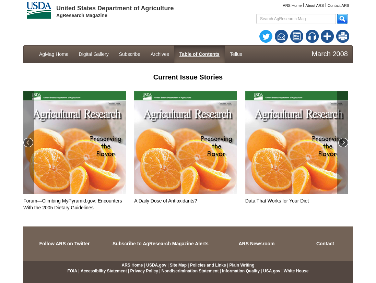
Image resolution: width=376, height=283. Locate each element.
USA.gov (271, 271)
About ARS (314, 5)
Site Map (178, 265)
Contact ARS (338, 5)
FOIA (73, 271)
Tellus (236, 54)
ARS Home (292, 5)
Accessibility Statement (104, 271)
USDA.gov (156, 265)
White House (296, 271)
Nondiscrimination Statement (190, 271)
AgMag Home (54, 54)
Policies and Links (208, 265)
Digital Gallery (94, 54)
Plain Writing (241, 265)
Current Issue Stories (188, 77)
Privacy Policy (144, 271)
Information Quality (241, 271)
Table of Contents (199, 54)
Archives (160, 54)
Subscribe (129, 54)
